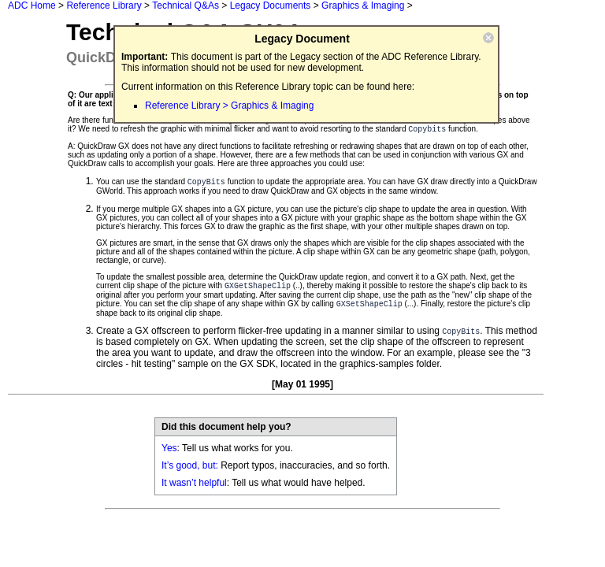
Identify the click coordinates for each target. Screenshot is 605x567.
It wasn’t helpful (194, 482)
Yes (169, 448)
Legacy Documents (270, 5)
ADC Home (32, 5)
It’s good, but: (189, 465)
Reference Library (103, 5)
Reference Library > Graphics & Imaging (229, 105)
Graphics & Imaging (362, 5)
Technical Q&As (185, 5)
